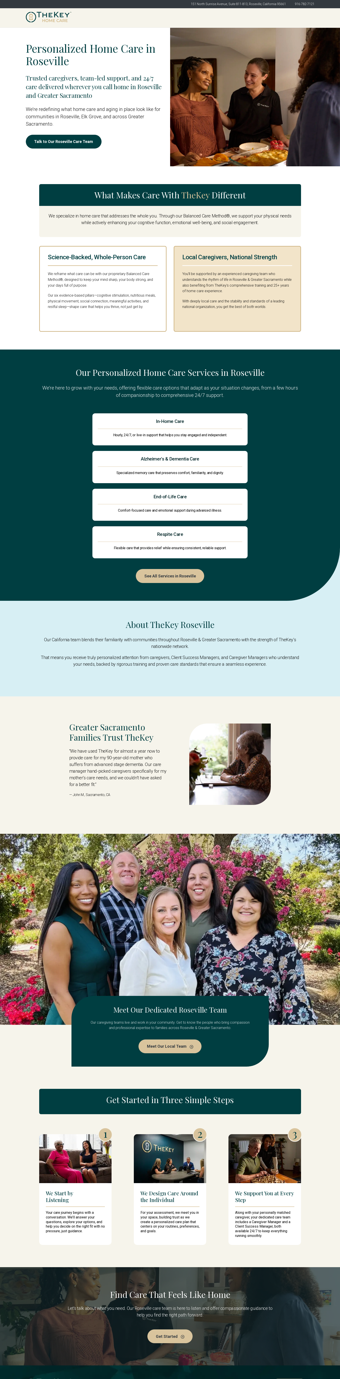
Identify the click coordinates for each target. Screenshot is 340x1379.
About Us (107, 1331)
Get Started (299, 18)
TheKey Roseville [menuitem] (144, 18)
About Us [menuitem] (170, 18)
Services (180, 1331)
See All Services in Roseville (170, 515)
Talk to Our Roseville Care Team (66, 142)
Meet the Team (186, 1322)
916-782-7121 (304, 4)
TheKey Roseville (114, 1322)
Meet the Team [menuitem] (194, 18)
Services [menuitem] (218, 18)
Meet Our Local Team (170, 986)
